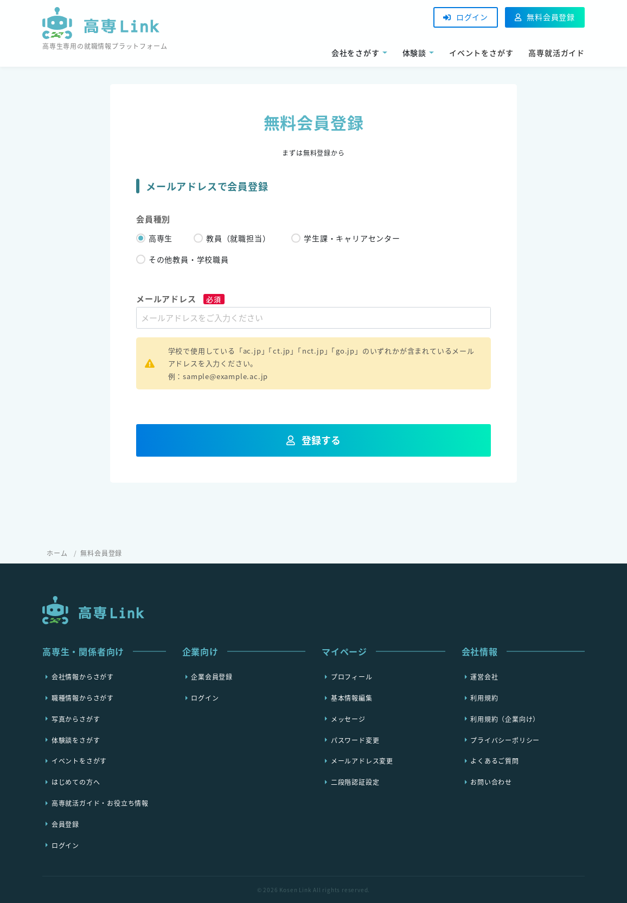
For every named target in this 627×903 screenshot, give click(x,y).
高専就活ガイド (556, 52)
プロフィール (352, 677)
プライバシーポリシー (505, 740)
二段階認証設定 (355, 782)
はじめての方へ (76, 782)
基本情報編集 (352, 698)
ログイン (465, 16)
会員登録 (65, 824)
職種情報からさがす (83, 698)
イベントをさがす (481, 52)
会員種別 (153, 219)
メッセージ (348, 718)
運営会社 (484, 677)
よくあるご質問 (494, 761)
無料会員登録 (545, 16)
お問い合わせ (491, 782)
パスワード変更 (355, 740)
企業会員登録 (212, 677)
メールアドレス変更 (362, 761)
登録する (313, 440)
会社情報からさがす (83, 677)
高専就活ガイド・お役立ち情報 (100, 803)
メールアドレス (180, 299)
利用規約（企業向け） (505, 718)
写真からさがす (76, 718)
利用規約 (484, 698)
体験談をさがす (76, 740)
